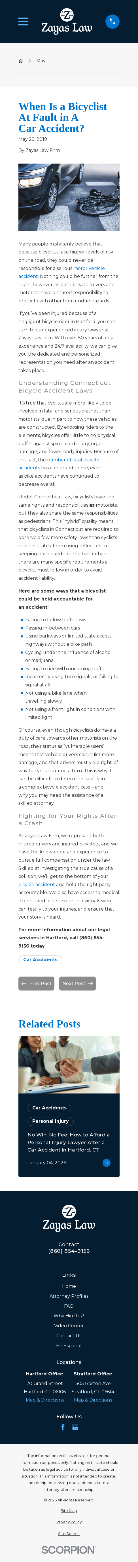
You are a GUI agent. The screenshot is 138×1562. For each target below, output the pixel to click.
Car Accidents (40, 959)
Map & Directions (45, 1400)
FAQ (69, 1306)
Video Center (69, 1325)
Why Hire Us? (69, 1315)
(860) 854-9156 (69, 1251)
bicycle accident (36, 884)
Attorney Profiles (69, 1296)
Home (69, 1286)
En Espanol (69, 1345)
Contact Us (68, 1335)
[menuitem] (69, 1510)
